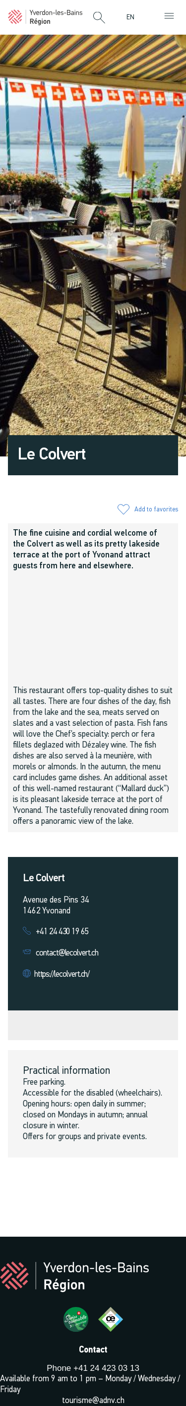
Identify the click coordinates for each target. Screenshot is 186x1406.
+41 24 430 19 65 (62, 932)
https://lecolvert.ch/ (62, 974)
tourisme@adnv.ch (93, 1401)
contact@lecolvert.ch (67, 953)
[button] (99, 18)
